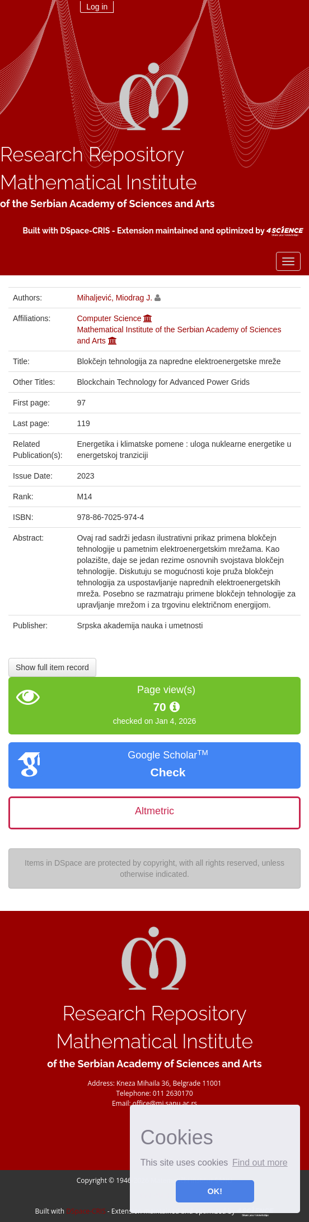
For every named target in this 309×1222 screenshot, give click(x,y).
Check (167, 772)
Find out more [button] (260, 1162)
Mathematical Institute (98, 182)
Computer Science (109, 318)
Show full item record (52, 667)
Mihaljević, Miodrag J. (114, 297)
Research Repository (92, 154)
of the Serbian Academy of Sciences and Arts (107, 203)
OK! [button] (215, 1191)
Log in (96, 6)
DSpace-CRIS (85, 230)
